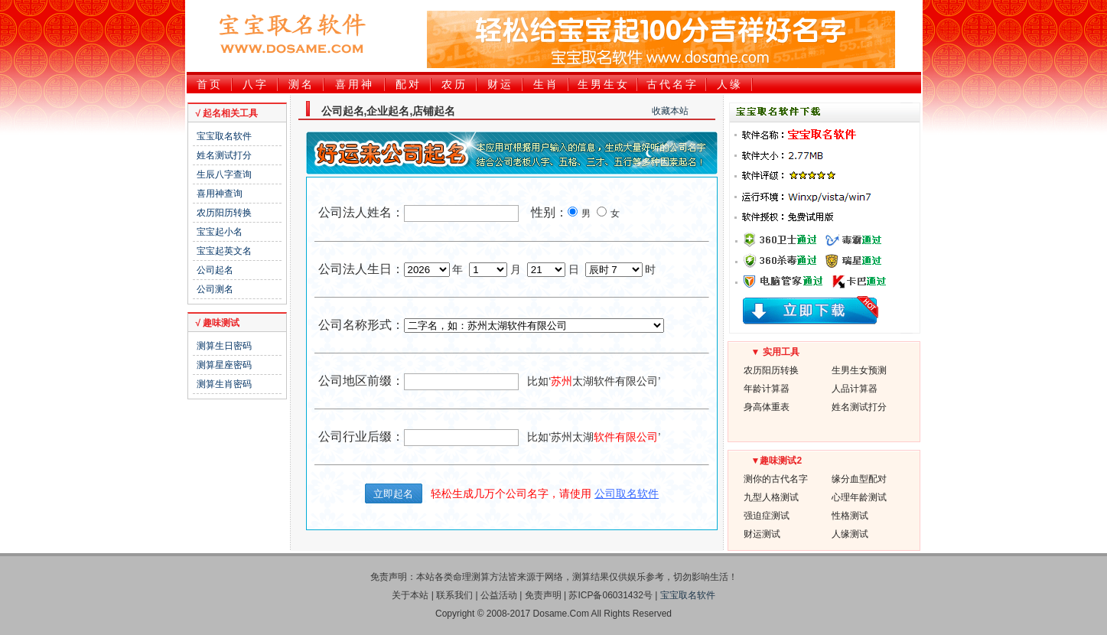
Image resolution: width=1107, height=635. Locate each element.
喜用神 (354, 84)
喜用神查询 (220, 193)
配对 (409, 84)
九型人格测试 (771, 497)
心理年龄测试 (859, 497)
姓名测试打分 (224, 155)
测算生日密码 (224, 345)
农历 (454, 84)
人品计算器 (854, 388)
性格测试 (850, 515)
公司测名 (215, 289)
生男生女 (604, 84)
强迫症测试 (767, 515)
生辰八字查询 (224, 174)
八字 (256, 84)
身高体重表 (767, 407)
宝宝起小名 (220, 231)
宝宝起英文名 (224, 251)
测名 (301, 84)
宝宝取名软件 (224, 136)
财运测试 (762, 534)
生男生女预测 (859, 370)
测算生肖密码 (224, 384)
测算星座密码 (224, 365)
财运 (500, 84)
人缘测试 (850, 534)
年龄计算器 (767, 388)
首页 (210, 84)
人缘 (730, 84)
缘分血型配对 (859, 479)
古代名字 (672, 84)
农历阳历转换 (224, 212)
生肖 (546, 84)
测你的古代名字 (776, 479)
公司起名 (215, 270)
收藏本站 (670, 111)
